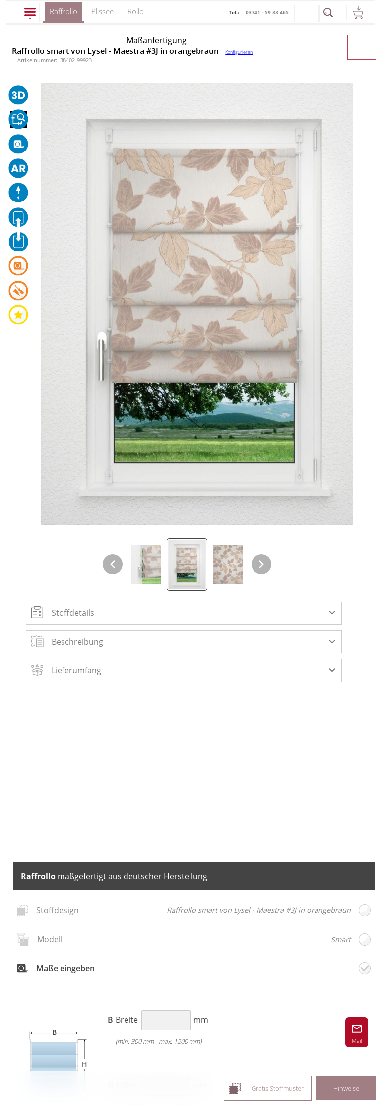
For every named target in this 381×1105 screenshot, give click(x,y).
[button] (183, 613)
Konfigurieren (239, 52)
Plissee (102, 11)
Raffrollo (63, 14)
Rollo (135, 11)
